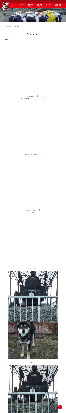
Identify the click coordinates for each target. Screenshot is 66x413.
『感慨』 (7, 343)
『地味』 (37, 289)
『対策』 (37, 325)
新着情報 (21, 402)
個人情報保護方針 (54, 402)
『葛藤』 (7, 379)
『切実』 (37, 307)
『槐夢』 (37, 343)
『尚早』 (7, 361)
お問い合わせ (46, 402)
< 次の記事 (5, 266)
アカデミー (35, 402)
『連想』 (7, 307)
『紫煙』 (7, 289)
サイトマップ (62, 402)
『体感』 (37, 379)
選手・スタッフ (28, 402)
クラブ (17, 402)
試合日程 (40, 402)
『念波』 (37, 361)
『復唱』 (7, 325)
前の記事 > (60, 266)
